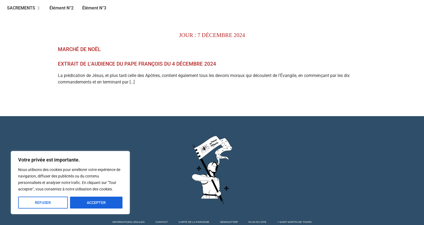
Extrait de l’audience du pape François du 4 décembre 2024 (137, 64)
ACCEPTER (96, 202)
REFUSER (43, 202)
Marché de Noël (79, 49)
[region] (70, 182)
